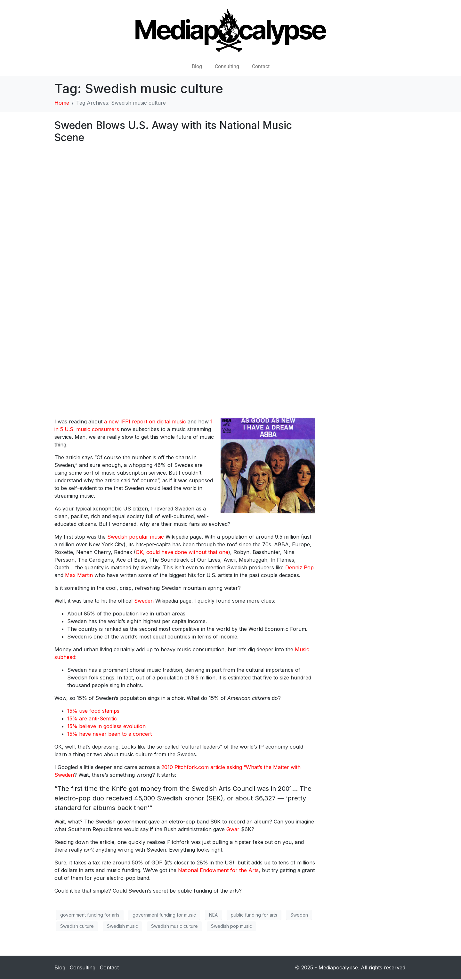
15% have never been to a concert (109, 734)
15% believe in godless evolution (106, 726)
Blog (197, 66)
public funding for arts (254, 915)
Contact (261, 66)
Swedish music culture (174, 926)
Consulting (227, 66)
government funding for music (164, 915)
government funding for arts (89, 915)
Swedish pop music (231, 926)
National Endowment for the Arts (218, 870)
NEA (213, 915)
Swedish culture (77, 926)
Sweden (144, 601)
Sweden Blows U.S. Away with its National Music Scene (173, 131)
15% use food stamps (93, 711)
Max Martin (79, 575)
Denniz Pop (299, 567)
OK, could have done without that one (182, 552)
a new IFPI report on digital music (145, 421)
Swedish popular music (135, 537)
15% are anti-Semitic (92, 718)
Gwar (232, 829)
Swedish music (122, 926)
